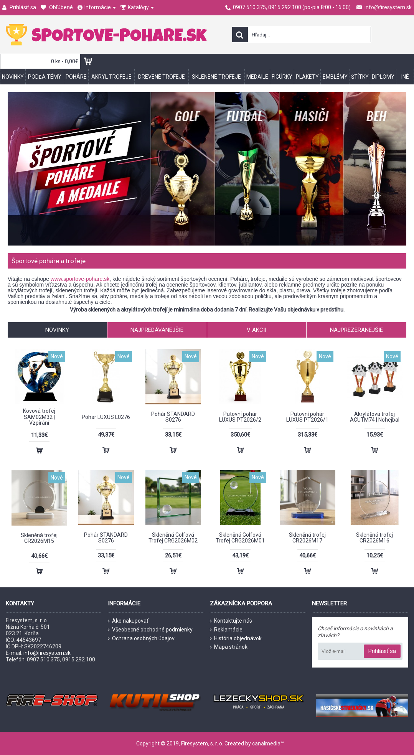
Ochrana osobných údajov (141, 638)
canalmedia (266, 743)
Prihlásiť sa (382, 651)
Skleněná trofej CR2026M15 (39, 538)
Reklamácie (226, 629)
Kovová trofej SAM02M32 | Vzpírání (39, 417)
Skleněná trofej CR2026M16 (374, 538)
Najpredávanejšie (156, 329)
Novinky (57, 329)
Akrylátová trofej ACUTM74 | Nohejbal (374, 417)
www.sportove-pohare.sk (80, 279)
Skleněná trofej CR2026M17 (307, 538)
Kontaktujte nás (231, 621)
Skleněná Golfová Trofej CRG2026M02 (173, 538)
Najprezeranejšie (356, 329)
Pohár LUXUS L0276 (106, 417)
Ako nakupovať (128, 621)
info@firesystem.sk (47, 653)
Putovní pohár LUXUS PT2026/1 (307, 417)
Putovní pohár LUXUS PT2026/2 (240, 417)
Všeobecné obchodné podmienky (150, 629)
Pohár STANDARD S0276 (173, 417)
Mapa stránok (228, 647)
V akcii (256, 329)
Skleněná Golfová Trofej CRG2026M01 (240, 538)
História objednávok (236, 638)
